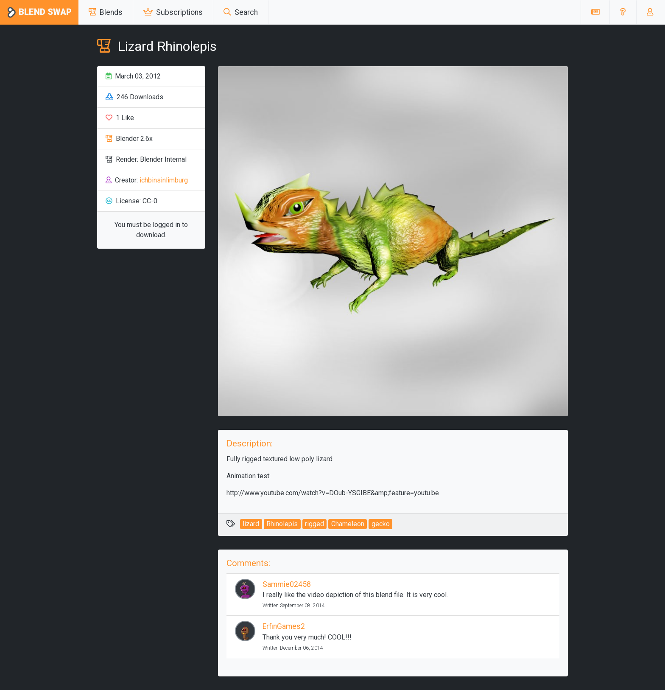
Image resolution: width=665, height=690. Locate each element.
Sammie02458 (287, 584)
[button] (623, 12)
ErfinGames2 (284, 626)
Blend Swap (39, 12)
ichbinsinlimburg (164, 180)
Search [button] (241, 12)
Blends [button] (106, 12)
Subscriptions (173, 12)
